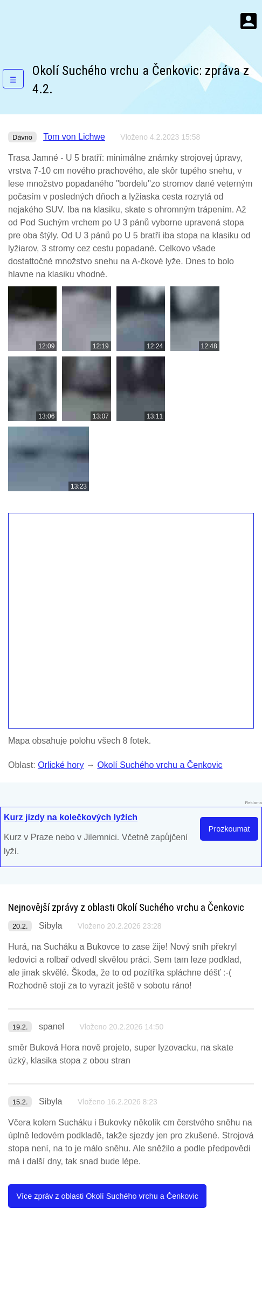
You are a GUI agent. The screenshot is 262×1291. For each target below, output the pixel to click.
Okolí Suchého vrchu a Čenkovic (159, 765)
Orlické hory (61, 765)
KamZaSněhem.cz (70, 21)
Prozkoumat (229, 829)
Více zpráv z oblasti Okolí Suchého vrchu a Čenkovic (107, 1196)
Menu (248, 21)
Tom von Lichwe (74, 136)
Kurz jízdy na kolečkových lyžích (70, 817)
